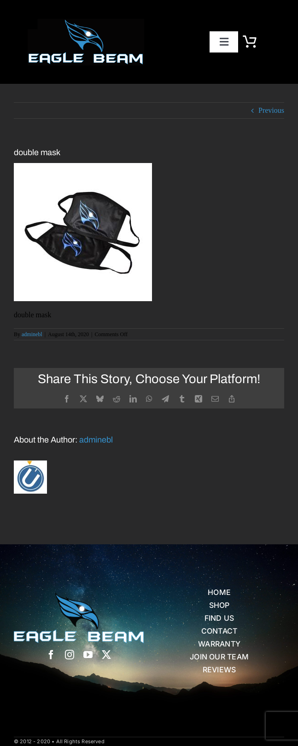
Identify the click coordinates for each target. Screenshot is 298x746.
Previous (271, 110)
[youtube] (88, 654)
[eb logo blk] (86, 22)
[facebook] (51, 654)
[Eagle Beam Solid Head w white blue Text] (79, 596)
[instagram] (69, 654)
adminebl (32, 334)
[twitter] (106, 654)
